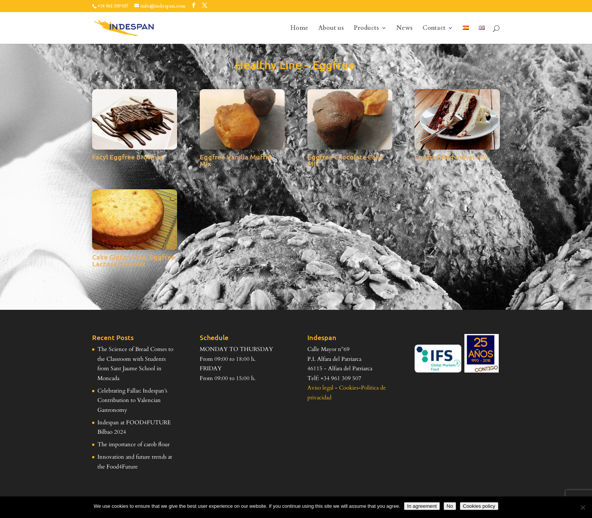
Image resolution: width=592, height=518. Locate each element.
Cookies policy (479, 506)
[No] (582, 507)
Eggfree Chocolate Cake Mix (345, 160)
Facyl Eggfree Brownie (127, 156)
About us (331, 28)
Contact (434, 28)
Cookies (348, 387)
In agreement (422, 506)
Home (299, 28)
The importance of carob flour (133, 444)
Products (366, 28)
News (404, 28)
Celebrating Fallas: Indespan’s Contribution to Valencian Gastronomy (132, 400)
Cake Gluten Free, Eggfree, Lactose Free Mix (134, 260)
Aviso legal (320, 387)
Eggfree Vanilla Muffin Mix (236, 160)
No (450, 506)
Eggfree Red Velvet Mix (452, 156)
